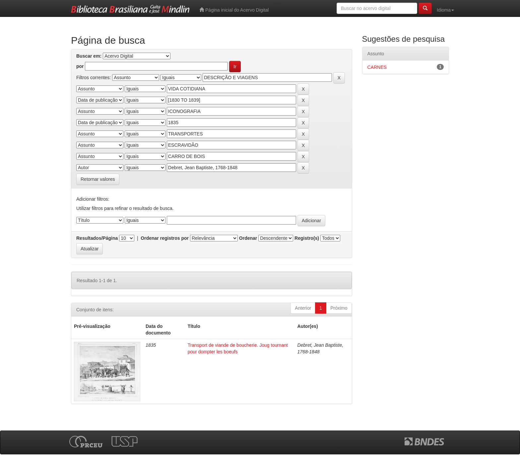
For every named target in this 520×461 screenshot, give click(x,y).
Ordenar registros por (165, 238)
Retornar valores (98, 179)
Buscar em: (88, 56)
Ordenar (248, 238)
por (80, 66)
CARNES (377, 67)
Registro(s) (306, 238)
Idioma (445, 10)
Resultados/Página (97, 238)
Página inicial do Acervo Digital (234, 10)
